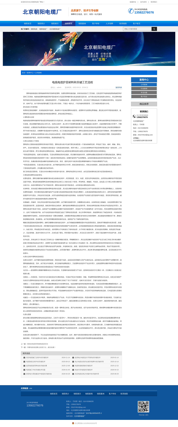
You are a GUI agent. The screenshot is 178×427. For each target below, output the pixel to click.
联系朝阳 (124, 394)
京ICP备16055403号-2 (94, 413)
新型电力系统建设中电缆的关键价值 (39, 374)
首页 (23, 73)
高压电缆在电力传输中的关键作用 (87, 374)
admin (59, 87)
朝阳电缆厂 (43, 29)
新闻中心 (30, 73)
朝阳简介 (65, 394)
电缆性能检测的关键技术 (84, 366)
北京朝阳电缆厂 (55, 29)
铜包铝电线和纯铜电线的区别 (37, 344)
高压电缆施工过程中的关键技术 (37, 357)
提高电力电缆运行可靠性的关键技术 (87, 357)
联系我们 (154, 2)
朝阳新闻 (89, 394)
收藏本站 (133, 2)
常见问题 (144, 92)
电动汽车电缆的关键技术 (84, 370)
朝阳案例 (100, 394)
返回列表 (119, 87)
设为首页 (143, 2)
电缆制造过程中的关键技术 (35, 361)
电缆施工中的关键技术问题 (35, 370)
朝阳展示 (77, 394)
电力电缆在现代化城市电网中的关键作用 (89, 361)
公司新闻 (38, 73)
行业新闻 (144, 88)
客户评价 (112, 394)
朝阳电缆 (34, 29)
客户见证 (144, 96)
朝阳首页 (53, 394)
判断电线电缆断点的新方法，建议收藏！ (41, 347)
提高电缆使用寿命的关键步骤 (36, 366)
